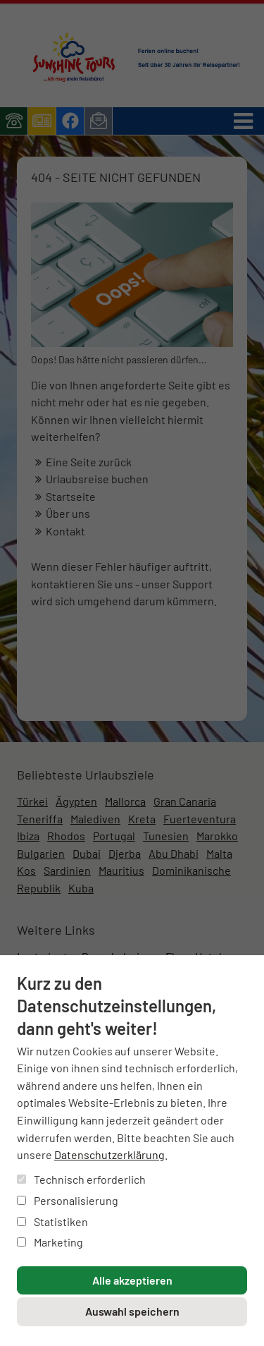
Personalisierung (67, 1200)
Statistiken (52, 1221)
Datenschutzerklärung (109, 1154)
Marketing (50, 1242)
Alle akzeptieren (132, 1280)
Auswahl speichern (132, 1311)
